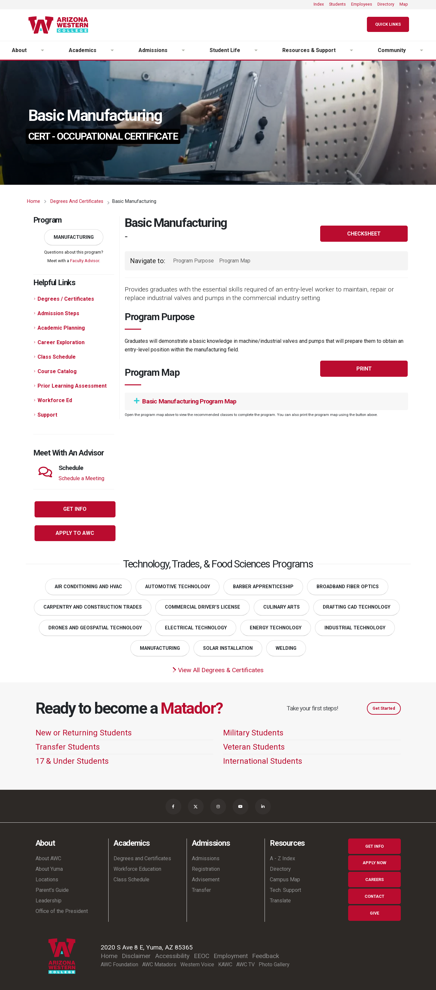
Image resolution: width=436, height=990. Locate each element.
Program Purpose (193, 261)
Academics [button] (82, 50)
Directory (385, 4)
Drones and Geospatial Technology (95, 628)
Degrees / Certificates (66, 299)
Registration (206, 869)
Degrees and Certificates (76, 201)
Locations (47, 879)
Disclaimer (136, 956)
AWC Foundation (119, 964)
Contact (374, 896)
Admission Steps (58, 313)
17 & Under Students (72, 761)
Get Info (374, 846)
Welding (286, 648)
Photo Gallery (274, 964)
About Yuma (49, 869)
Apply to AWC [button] (75, 533)
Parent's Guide (52, 890)
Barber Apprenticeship (263, 587)
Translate (280, 900)
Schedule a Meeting (81, 478)
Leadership (49, 900)
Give (374, 913)
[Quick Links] (388, 24)
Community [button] (392, 50)
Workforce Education (137, 869)
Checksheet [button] (364, 234)
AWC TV (245, 964)
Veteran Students (254, 747)
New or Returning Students (84, 732)
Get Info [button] (75, 509)
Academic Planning (61, 328)
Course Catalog (57, 371)
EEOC (201, 956)
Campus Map (285, 879)
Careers (374, 879)
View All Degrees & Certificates (218, 670)
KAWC (225, 964)
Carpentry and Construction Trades (92, 607)
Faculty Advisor (84, 260)
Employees (361, 4)
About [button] (19, 50)
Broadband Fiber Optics (348, 587)
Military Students (253, 732)
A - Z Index (282, 858)
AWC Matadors (159, 964)
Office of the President (62, 911)
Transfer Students (68, 747)
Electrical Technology (196, 628)
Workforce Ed (55, 400)
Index (319, 4)
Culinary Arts (281, 607)
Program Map (234, 261)
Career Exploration (61, 342)
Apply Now (374, 862)
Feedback (265, 956)
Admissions (205, 858)
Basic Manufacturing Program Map (185, 401)
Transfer (201, 890)
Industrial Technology (354, 628)
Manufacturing (74, 237)
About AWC (48, 858)
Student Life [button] (225, 50)
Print (364, 369)
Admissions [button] (153, 50)
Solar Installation (228, 648)
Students (337, 4)
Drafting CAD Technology (356, 607)
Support (47, 415)
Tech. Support (285, 890)
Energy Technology (275, 628)
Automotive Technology (177, 587)
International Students (262, 761)
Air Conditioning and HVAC (88, 587)
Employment (231, 956)
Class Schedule (57, 357)
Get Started (383, 708)
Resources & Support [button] (309, 50)
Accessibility (172, 956)
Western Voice (197, 964)
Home (33, 201)
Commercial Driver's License (202, 607)
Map (403, 4)
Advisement (205, 879)
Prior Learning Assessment (72, 386)
